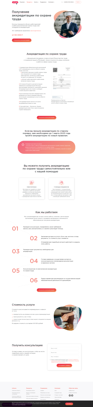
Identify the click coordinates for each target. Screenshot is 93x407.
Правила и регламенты (45, 397)
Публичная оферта (16, 390)
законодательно (35, 30)
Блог (56, 390)
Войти (78, 2)
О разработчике (58, 392)
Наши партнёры (58, 397)
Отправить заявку (64, 365)
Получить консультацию (21, 40)
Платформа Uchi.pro (30, 390)
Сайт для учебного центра (31, 398)
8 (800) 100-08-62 (69, 2)
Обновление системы (45, 392)
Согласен (69, 403)
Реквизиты (57, 399)
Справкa (42, 390)
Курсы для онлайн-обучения (32, 396)
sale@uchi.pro (71, 390)
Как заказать (43, 399)
